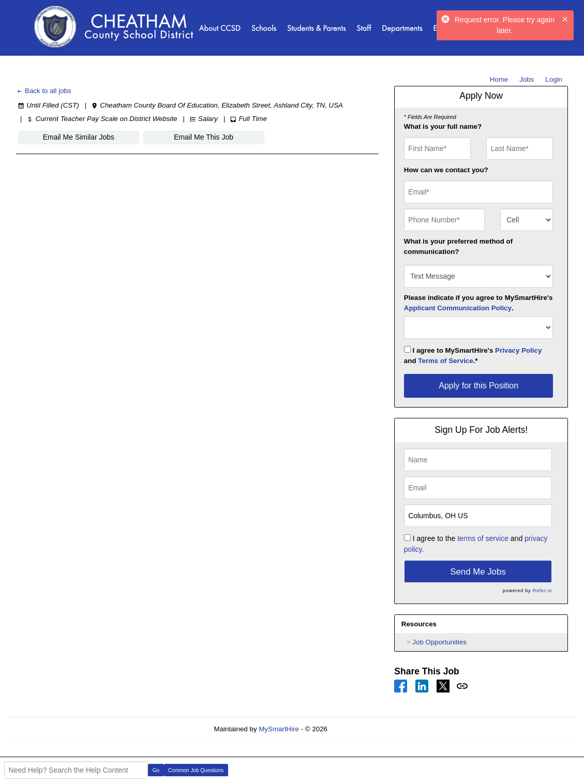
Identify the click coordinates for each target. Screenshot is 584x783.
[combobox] (526, 219)
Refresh (358, 729)
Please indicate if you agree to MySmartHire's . (478, 303)
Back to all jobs (43, 91)
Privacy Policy (518, 350)
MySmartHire (279, 729)
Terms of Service (445, 361)
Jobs (526, 79)
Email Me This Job (203, 137)
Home (499, 79)
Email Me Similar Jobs (78, 137)
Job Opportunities (439, 642)
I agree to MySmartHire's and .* (473, 355)
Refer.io (542, 590)
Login (553, 79)
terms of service (482, 538)
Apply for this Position (478, 385)
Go (156, 770)
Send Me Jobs (477, 572)
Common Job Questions (195, 770)
